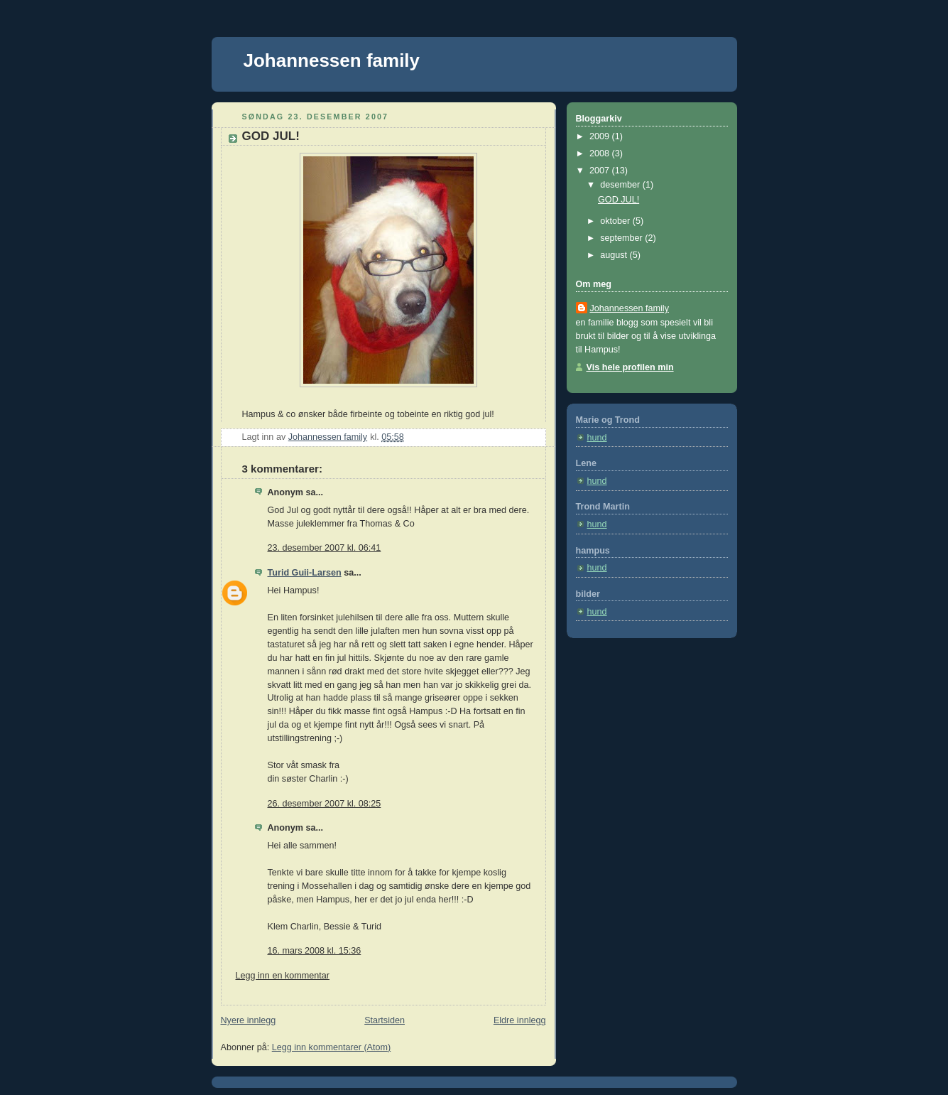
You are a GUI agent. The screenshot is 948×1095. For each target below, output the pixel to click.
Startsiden (384, 1020)
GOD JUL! (618, 200)
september (622, 238)
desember (621, 185)
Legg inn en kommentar (282, 976)
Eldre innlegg (520, 1020)
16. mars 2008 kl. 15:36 (314, 951)
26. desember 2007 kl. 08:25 (324, 804)
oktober (616, 221)
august (614, 255)
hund (597, 438)
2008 (600, 153)
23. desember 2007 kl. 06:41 (324, 548)
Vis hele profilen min (630, 367)
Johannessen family (332, 60)
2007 (600, 171)
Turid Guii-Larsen (305, 573)
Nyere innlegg (248, 1020)
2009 (600, 136)
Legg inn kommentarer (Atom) (331, 1047)
